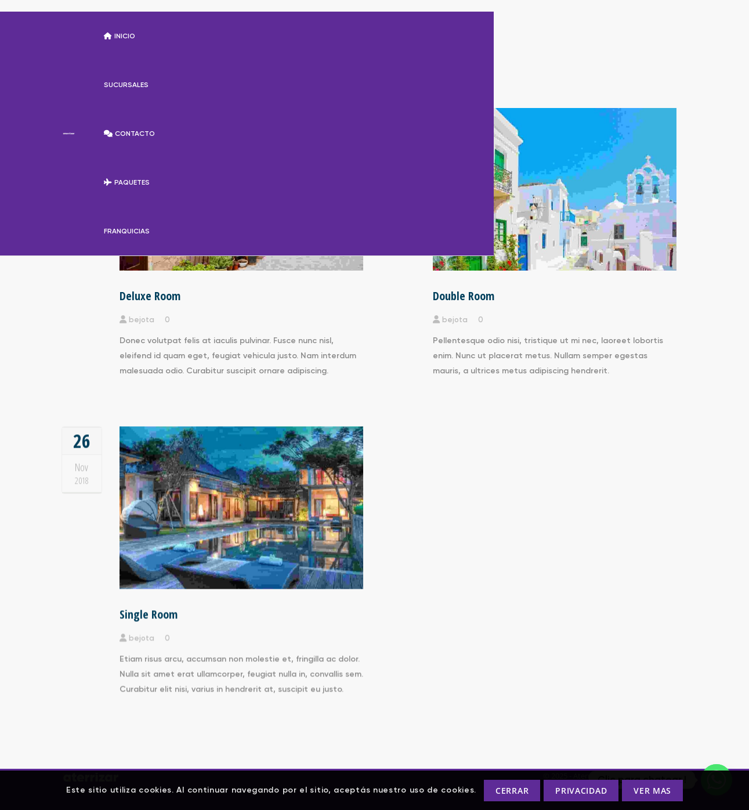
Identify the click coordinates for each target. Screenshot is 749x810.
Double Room (463, 296)
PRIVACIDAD (581, 790)
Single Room (149, 613)
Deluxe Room (150, 296)
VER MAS (652, 790)
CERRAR (512, 790)
